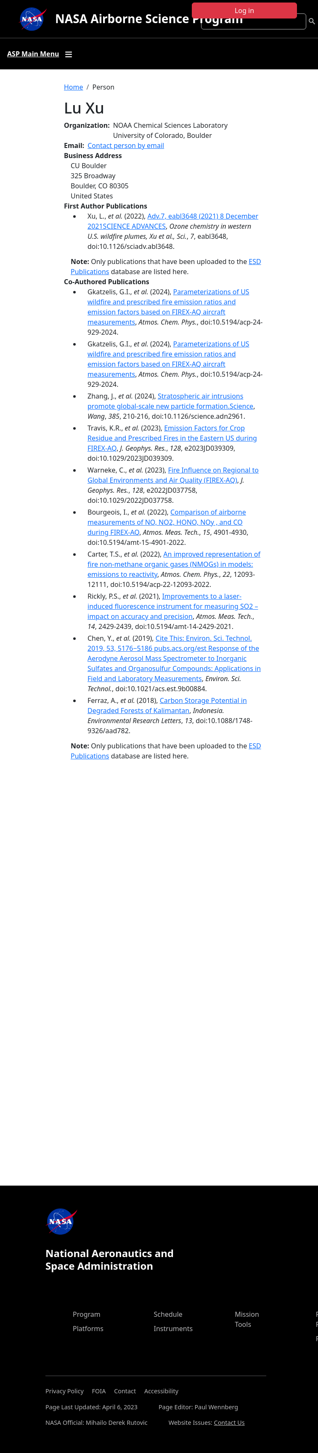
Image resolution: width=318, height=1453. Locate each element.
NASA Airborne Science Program (149, 18)
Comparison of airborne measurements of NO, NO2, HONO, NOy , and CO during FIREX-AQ (166, 522)
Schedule (168, 1314)
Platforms (88, 1328)
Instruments (173, 1328)
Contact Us (229, 1423)
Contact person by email (125, 145)
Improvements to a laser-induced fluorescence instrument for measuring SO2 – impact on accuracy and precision (172, 606)
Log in (244, 10)
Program (87, 1314)
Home (73, 87)
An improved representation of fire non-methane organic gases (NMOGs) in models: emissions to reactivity (173, 564)
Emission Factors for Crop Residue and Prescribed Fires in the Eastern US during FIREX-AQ (172, 438)
